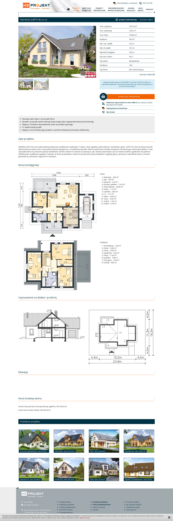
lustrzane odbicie (146, 20)
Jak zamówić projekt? (134, 504)
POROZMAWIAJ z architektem (127, 3)
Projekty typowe (65, 502)
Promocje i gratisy (132, 502)
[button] (20, 51)
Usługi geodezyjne (66, 512)
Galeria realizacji (99, 507)
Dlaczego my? (131, 510)
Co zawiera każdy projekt (32, 127)
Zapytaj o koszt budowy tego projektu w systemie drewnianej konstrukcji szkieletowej (55, 130)
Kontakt (95, 510)
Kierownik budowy (66, 510)
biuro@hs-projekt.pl (31, 505)
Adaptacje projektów (66, 504)
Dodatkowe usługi (132, 507)
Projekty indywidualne (67, 507)
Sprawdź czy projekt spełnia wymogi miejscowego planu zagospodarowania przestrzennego (58, 121)
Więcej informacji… (85, 517)
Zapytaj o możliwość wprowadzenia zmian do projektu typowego (47, 124)
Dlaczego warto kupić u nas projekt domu (38, 119)
